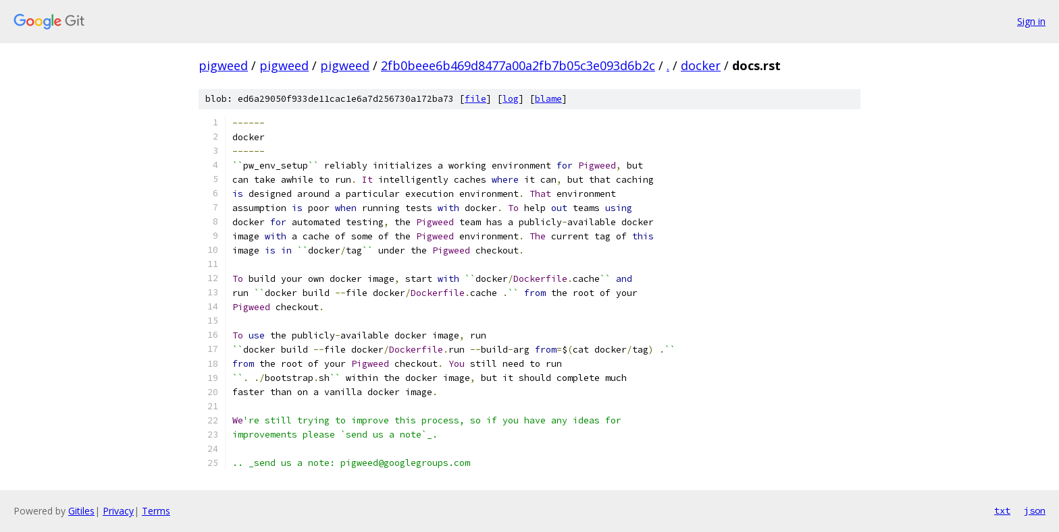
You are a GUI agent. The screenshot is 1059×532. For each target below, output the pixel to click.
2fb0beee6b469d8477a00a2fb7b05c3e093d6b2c (518, 65)
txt (1002, 510)
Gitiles (81, 510)
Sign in (1031, 21)
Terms (156, 510)
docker (701, 65)
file (475, 99)
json (1034, 510)
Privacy (118, 510)
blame (548, 99)
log (510, 99)
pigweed (223, 65)
